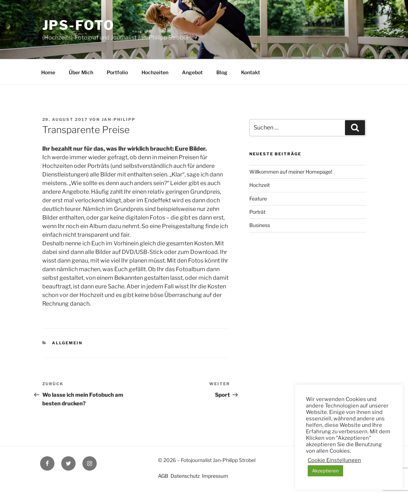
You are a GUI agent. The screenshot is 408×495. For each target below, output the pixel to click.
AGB (163, 476)
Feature (258, 198)
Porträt (257, 212)
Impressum (215, 476)
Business (259, 225)
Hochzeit (259, 185)
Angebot (192, 72)
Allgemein (67, 342)
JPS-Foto (78, 25)
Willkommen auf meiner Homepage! (290, 172)
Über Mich (81, 72)
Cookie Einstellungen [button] (334, 460)
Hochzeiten (154, 72)
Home (48, 72)
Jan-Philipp (119, 119)
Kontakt (250, 72)
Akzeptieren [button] (325, 470)
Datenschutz (185, 476)
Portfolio (117, 72)
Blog (221, 72)
